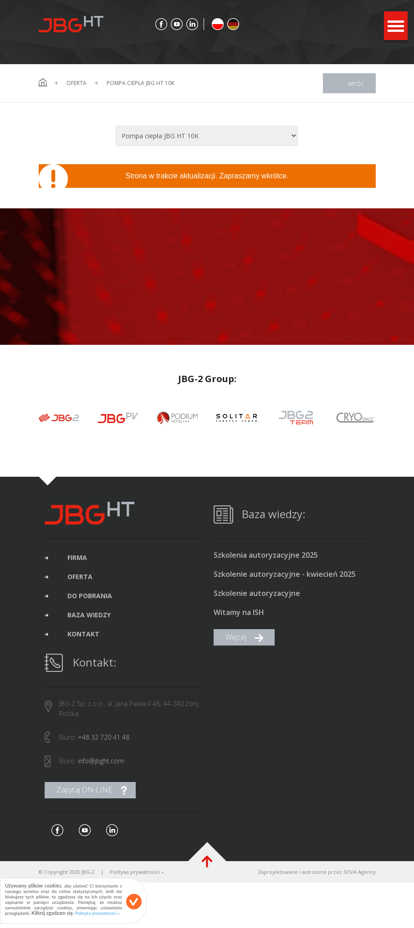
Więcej (235, 640)
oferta (79, 579)
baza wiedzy (89, 618)
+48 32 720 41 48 (103, 740)
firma (77, 560)
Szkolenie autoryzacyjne (257, 596)
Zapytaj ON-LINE (84, 792)
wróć (356, 83)
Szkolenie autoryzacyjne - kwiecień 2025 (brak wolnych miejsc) (285, 577)
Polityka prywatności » (137, 874)
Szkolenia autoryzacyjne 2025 (266, 558)
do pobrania (89, 598)
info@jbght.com (101, 763)
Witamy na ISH (239, 615)
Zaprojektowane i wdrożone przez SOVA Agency (317, 874)
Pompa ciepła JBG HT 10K (140, 83)
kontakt (83, 637)
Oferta (76, 83)
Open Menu (396, 25)
